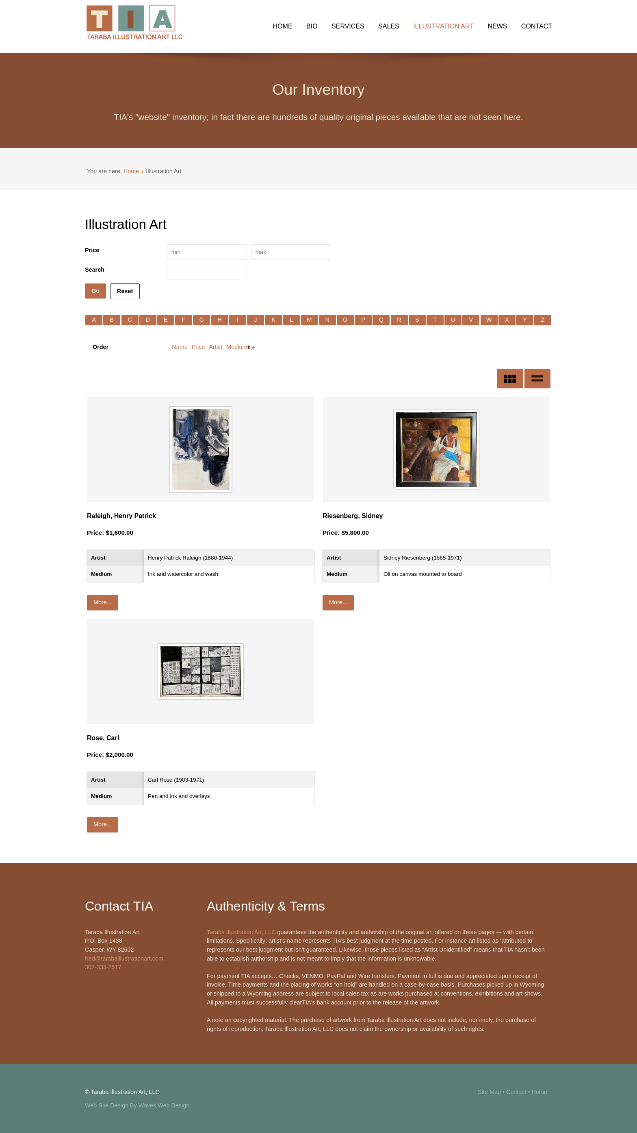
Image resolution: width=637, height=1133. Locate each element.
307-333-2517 (103, 967)
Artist (216, 347)
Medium (236, 347)
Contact (516, 1092)
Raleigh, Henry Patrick (121, 515)
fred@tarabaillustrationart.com (124, 958)
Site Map (489, 1092)
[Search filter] (207, 271)
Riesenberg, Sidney (353, 515)
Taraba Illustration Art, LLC (241, 932)
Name (179, 347)
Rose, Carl (103, 737)
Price (198, 347)
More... (102, 602)
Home (131, 171)
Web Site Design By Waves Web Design (137, 1105)
